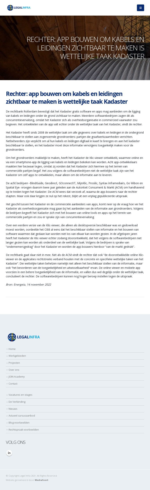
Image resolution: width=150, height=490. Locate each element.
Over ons (14, 369)
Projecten (14, 362)
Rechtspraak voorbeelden (24, 429)
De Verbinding (17, 401)
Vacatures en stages (20, 394)
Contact (13, 383)
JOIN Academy (17, 376)
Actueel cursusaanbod (22, 415)
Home (12, 349)
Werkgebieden (17, 355)
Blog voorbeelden (19, 422)
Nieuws (13, 408)
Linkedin (9, 453)
